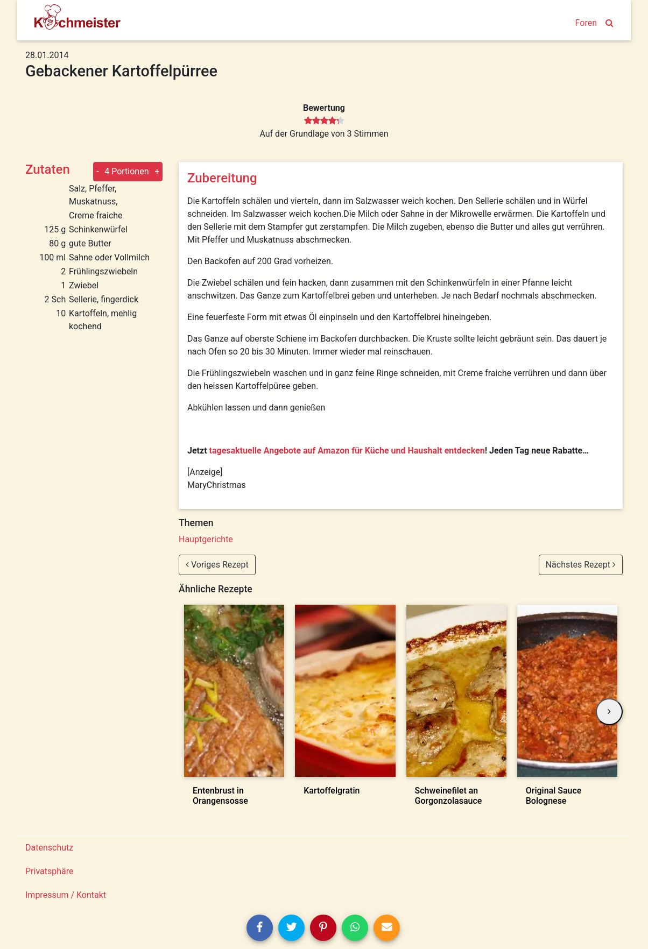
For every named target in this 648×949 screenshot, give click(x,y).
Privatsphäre (49, 871)
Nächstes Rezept (581, 565)
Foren (586, 23)
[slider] (324, 121)
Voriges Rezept (217, 565)
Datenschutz (49, 847)
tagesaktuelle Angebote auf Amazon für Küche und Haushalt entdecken (347, 450)
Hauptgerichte (206, 539)
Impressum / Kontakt (65, 895)
